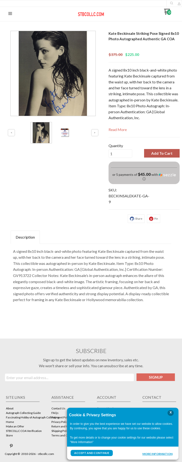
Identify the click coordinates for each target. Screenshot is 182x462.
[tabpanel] (91, 274)
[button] (171, 3)
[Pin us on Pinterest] (11, 446)
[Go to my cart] (167, 13)
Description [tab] (25, 237)
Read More (118, 129)
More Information (157, 453)
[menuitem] (23, 409)
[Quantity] (120, 153)
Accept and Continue (91, 453)
